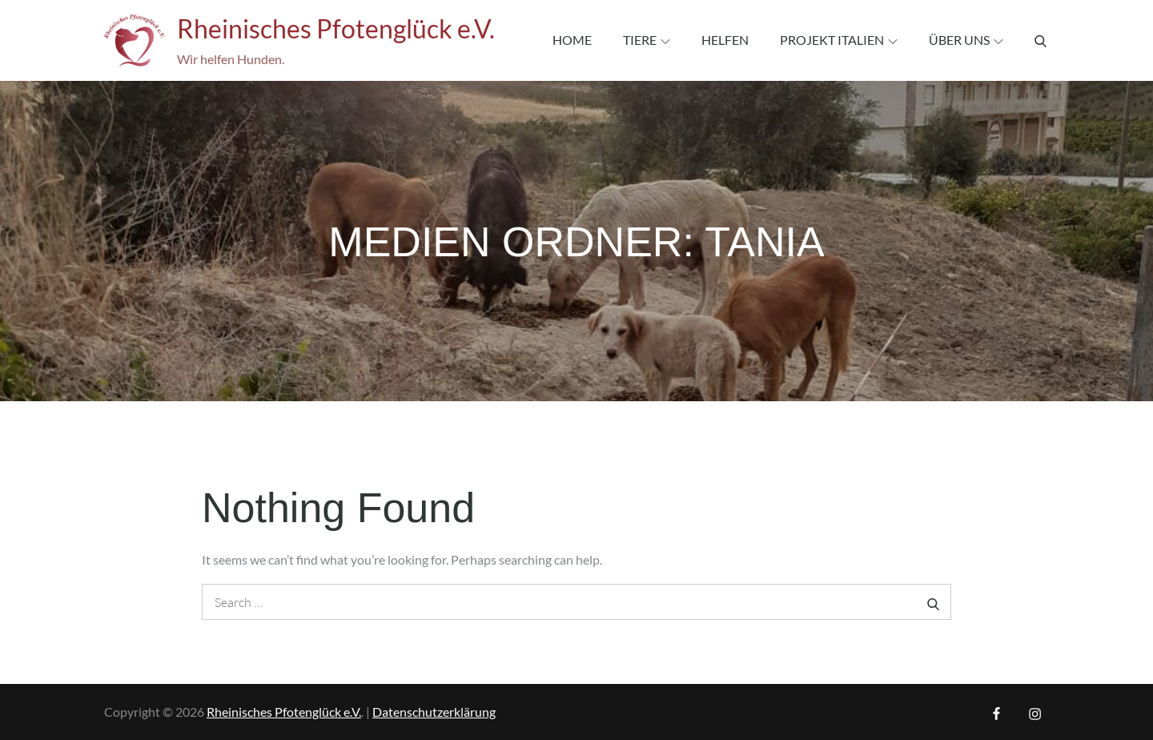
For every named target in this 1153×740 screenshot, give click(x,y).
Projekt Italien (839, 39)
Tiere (646, 39)
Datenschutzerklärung (434, 711)
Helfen (725, 39)
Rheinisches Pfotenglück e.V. (336, 28)
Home (572, 39)
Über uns (966, 39)
